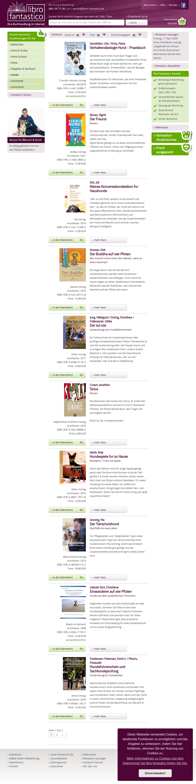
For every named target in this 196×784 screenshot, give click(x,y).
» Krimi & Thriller (18, 50)
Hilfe (162, 5)
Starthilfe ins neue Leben (104, 524)
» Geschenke (16, 80)
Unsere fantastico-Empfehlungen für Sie (27, 36)
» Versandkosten (58, 758)
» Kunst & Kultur (18, 56)
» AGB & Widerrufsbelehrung (23, 758)
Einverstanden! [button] (155, 773)
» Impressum (14, 754)
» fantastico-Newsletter (166, 65)
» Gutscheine (16, 86)
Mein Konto (150, 5)
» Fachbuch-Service (20, 94)
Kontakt (173, 5)
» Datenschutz (15, 762)
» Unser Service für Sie (61, 754)
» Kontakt (12, 766)
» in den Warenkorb (67, 105)
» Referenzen (160, 127)
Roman (98, 119)
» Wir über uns (89, 766)
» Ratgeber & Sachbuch (22, 68)
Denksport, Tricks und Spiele (109, 456)
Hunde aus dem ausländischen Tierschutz (112, 591)
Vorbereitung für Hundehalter (114, 667)
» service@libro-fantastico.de (87, 8)
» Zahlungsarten (58, 762)
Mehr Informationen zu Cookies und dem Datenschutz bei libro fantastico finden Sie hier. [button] (155, 761)
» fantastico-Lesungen (165, 34)
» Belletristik (16, 44)
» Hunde (14, 74)
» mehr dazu (99, 104)
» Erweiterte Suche (137, 16)
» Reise (13, 62)
